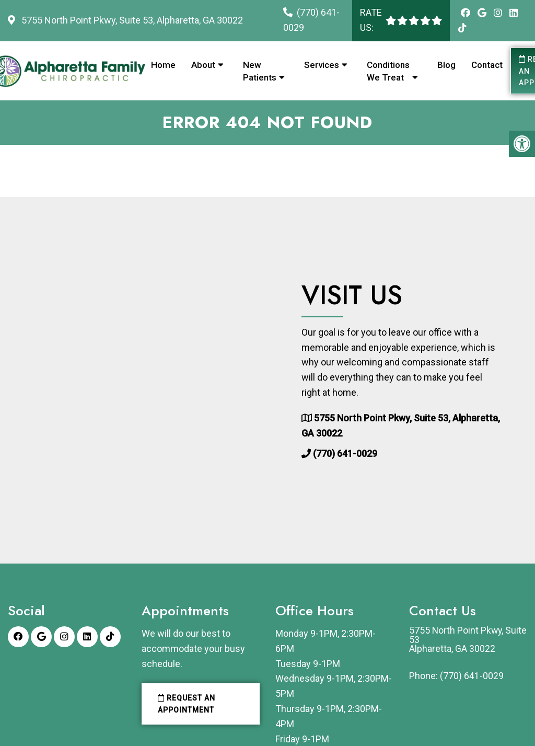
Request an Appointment (186, 704)
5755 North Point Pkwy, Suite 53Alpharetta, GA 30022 (457, 640)
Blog (446, 65)
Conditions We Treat (388, 71)
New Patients (259, 71)
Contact (487, 65)
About (203, 65)
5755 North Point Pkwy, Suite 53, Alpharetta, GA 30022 (131, 20)
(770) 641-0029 (345, 454)
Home (163, 65)
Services (321, 65)
